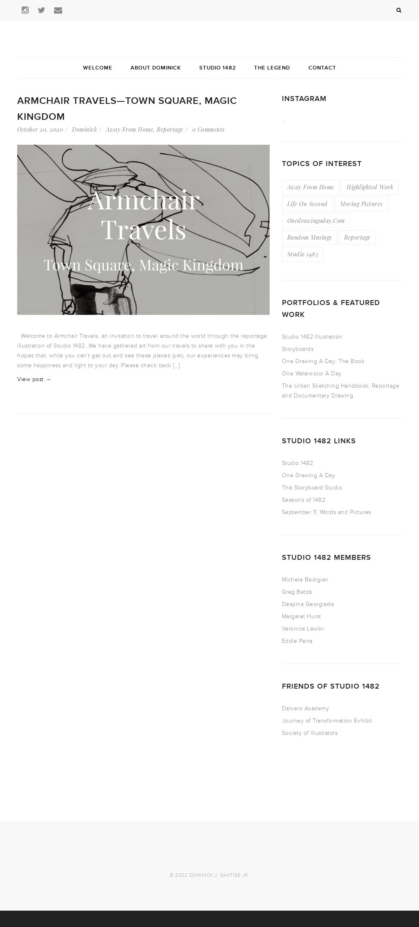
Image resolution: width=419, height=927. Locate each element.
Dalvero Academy (305, 708)
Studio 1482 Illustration (312, 336)
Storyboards (298, 349)
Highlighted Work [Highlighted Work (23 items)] (370, 187)
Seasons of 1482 (304, 499)
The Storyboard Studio (312, 487)
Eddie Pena (297, 640)
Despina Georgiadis (308, 604)
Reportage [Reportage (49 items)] (357, 237)
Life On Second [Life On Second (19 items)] (307, 204)
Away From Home (129, 129)
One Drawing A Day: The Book (323, 361)
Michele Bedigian (305, 579)
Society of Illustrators (310, 732)
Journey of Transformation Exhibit (327, 720)
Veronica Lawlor (303, 628)
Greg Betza (297, 591)
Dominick (84, 129)
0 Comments (208, 129)
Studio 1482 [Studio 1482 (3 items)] (303, 254)
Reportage (170, 129)
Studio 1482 (297, 463)
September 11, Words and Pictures (326, 512)
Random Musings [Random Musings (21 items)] (309, 237)
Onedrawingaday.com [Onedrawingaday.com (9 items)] (316, 220)
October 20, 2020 (40, 129)
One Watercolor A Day (312, 373)
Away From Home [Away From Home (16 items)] (310, 187)
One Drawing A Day (309, 475)
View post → (34, 379)
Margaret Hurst (301, 616)
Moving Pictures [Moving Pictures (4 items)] (361, 204)
